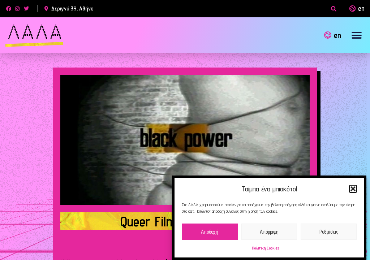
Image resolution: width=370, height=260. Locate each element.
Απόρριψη (269, 232)
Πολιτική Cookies (265, 248)
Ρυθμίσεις (328, 232)
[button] (353, 188)
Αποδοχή (209, 232)
